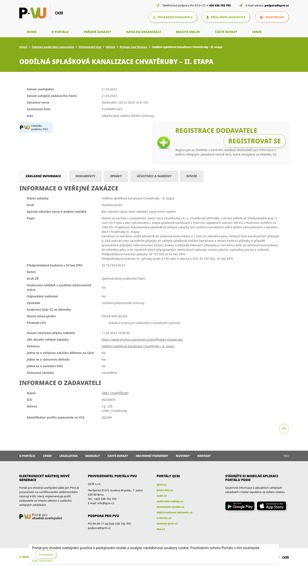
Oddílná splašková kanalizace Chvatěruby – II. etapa (138, 346)
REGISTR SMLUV (188, 32)
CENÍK (257, 32)
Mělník (110, 47)
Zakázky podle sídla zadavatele (53, 47)
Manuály (92, 456)
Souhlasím (46, 555)
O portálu (27, 456)
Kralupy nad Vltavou (133, 47)
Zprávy (116, 176)
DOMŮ (32, 32)
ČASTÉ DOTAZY (226, 32)
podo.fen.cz (165, 490)
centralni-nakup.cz (170, 501)
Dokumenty (85, 176)
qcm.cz (161, 484)
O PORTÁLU (60, 32)
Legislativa (68, 456)
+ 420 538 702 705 (219, 5)
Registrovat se (254, 141)
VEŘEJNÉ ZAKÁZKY (97, 32)
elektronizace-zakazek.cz (174, 512)
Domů (23, 47)
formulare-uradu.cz (170, 507)
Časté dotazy (117, 456)
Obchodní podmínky (152, 456)
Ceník (47, 456)
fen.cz (161, 529)
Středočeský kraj (89, 47)
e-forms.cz (164, 518)
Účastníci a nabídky (154, 176)
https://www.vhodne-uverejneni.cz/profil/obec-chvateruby (142, 339)
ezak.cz (162, 496)
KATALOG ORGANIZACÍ (143, 32)
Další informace (42, 561)
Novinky (183, 456)
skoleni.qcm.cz (167, 523)
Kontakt (204, 456)
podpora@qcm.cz (277, 5)
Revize (192, 176)
